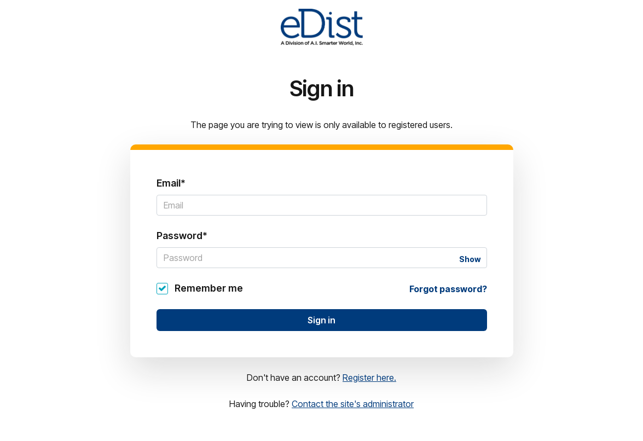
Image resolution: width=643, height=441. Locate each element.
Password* (182, 235)
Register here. (369, 377)
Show (469, 259)
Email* (171, 183)
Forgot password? (448, 288)
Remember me (209, 288)
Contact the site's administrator (353, 403)
